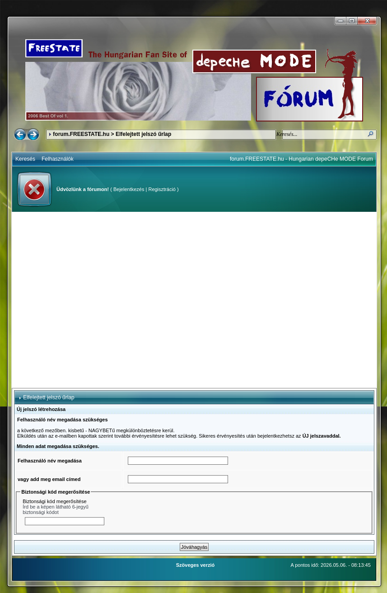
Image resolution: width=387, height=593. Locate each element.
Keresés (25, 159)
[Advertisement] (86, 300)
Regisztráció (162, 189)
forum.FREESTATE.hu (81, 134)
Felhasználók (58, 159)
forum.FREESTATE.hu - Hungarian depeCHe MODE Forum (301, 159)
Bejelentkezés (129, 189)
